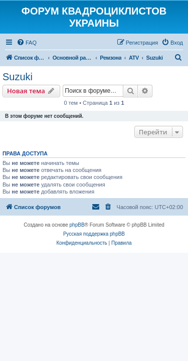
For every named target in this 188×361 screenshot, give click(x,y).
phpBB (77, 225)
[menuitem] (27, 43)
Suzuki (18, 76)
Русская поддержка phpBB (94, 234)
